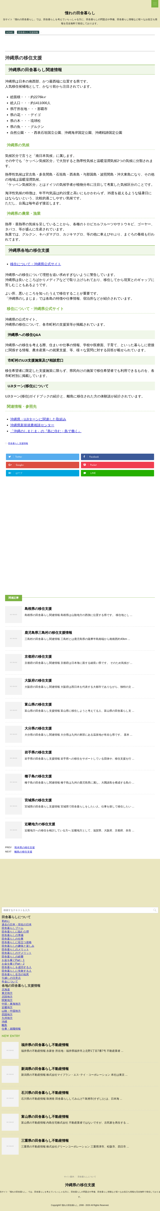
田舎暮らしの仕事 (12, 938)
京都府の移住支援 (38, 656)
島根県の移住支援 (38, 609)
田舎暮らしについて (16, 917)
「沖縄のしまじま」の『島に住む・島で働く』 (45, 431)
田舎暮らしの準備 (12, 935)
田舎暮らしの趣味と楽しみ (18, 945)
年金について (10, 981)
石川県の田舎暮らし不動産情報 (45, 1093)
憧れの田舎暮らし (80, 13)
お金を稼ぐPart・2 (13, 963)
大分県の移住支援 (38, 728)
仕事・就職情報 (11, 1028)
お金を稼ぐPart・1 (13, 960)
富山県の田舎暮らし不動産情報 (45, 1116)
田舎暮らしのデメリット (17, 953)
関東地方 (7, 1000)
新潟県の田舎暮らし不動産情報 (45, 1069)
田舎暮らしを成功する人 (17, 967)
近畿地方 (7, 1007)
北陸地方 (7, 996)
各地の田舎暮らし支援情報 (21, 985)
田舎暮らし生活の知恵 (15, 974)
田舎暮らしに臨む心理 (15, 931)
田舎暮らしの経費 (12, 956)
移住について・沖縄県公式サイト (35, 264)
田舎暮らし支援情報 (18, 443)
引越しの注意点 (11, 978)
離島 (4, 1025)
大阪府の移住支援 (38, 680)
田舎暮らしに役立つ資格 (17, 942)
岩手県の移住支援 (38, 752)
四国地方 (7, 1014)
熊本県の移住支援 (24, 847)
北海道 (6, 989)
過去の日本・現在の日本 (17, 924)
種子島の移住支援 (38, 776)
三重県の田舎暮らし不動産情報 (45, 1140)
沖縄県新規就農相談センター (32, 425)
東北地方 (7, 993)
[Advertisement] (67, 42)
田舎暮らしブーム (12, 928)
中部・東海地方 (11, 1003)
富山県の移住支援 (38, 704)
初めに (6, 920)
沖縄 (4, 1021)
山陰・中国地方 (11, 1010)
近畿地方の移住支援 (40, 824)
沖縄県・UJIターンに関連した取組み (38, 419)
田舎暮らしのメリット (15, 949)
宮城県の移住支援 (38, 800)
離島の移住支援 (23, 851)
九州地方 (7, 1018)
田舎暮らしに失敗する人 (17, 970)
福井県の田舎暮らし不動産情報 (45, 1045)
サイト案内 (69, 1177)
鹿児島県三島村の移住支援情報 (48, 632)
